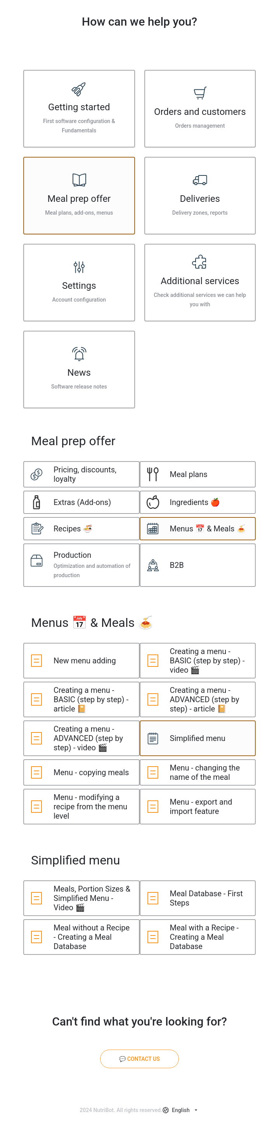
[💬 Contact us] (139, 1059)
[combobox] (180, 1110)
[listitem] (79, 109)
